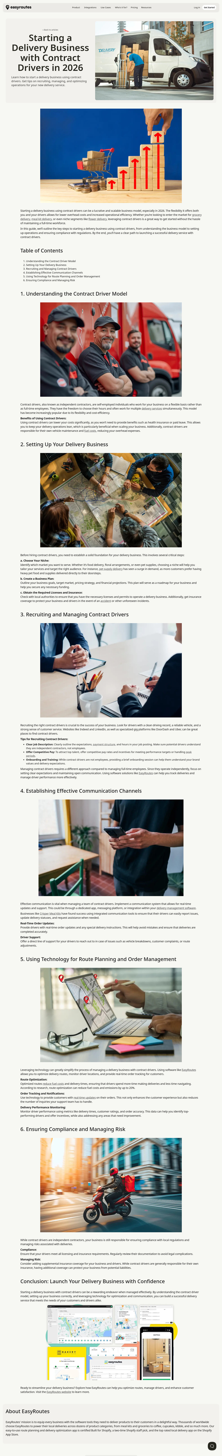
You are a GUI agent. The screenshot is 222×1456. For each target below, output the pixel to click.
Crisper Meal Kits (50, 913)
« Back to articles (50, 29)
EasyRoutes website (59, 1392)
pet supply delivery (111, 569)
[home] (20, 7)
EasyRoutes (146, 773)
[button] (76, 7)
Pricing (134, 7)
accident (106, 601)
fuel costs (90, 431)
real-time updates (85, 1097)
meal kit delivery (41, 219)
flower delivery (97, 219)
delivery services (152, 408)
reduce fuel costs (53, 1084)
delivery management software (176, 908)
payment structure (104, 744)
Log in (197, 7)
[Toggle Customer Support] (212, 1446)
